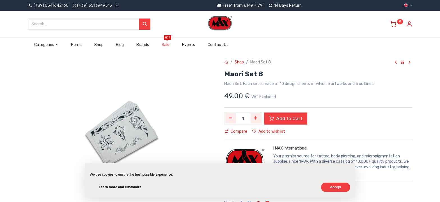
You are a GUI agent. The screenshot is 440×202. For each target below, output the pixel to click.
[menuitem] (76, 45)
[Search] (144, 24)
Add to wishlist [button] (268, 131)
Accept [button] (335, 187)
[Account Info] (409, 24)
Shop (239, 62)
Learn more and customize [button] (120, 187)
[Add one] (256, 118)
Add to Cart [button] (285, 118)
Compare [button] (235, 131)
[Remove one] (230, 118)
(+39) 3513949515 (94, 5)
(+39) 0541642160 (48, 5)
